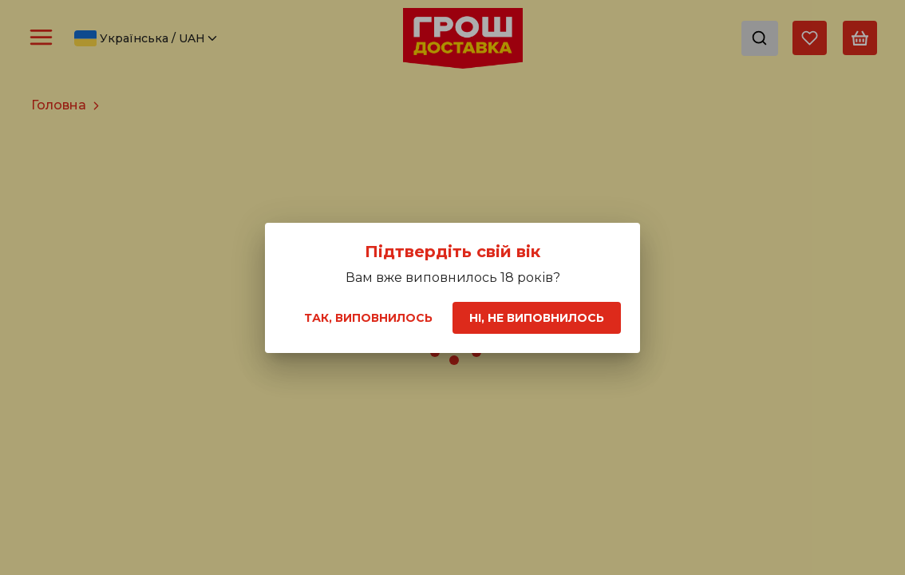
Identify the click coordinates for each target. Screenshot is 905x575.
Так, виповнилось (368, 318)
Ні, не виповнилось (536, 318)
